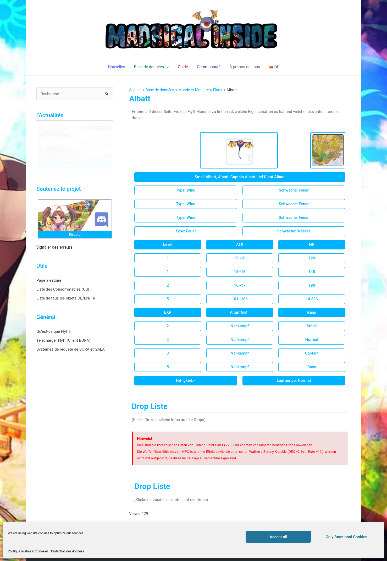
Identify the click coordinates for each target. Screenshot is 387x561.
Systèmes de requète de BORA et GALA (70, 349)
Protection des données (67, 551)
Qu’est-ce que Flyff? (53, 331)
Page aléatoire (48, 280)
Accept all (278, 537)
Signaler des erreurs (54, 247)
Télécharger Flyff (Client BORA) (63, 340)
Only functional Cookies (346, 537)
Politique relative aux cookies (28, 551)
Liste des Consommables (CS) (62, 289)
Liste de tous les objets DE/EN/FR (65, 298)
